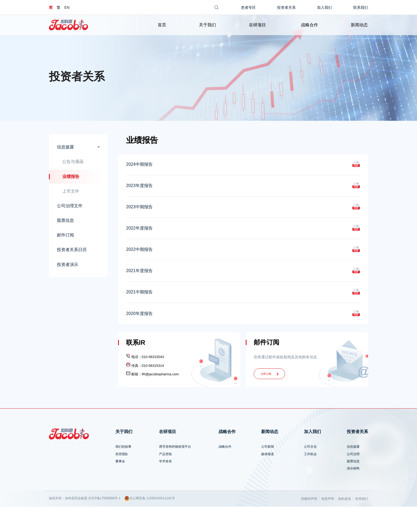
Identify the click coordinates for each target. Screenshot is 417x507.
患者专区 (248, 7)
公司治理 (353, 454)
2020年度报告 (139, 314)
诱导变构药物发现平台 (175, 447)
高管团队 (121, 454)
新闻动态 (359, 25)
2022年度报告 (139, 229)
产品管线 (165, 454)
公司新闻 (267, 447)
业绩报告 (70, 177)
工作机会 (310, 454)
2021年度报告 (139, 271)
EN (66, 7)
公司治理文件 (69, 206)
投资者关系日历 (72, 250)
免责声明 (327, 499)
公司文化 (310, 447)
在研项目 (257, 25)
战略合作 (309, 25)
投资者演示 (67, 265)
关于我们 (207, 25)
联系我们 (360, 7)
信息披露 (65, 147)
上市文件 (70, 191)
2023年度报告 (139, 186)
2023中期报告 (139, 207)
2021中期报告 (139, 292)
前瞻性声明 (309, 499)
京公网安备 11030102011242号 (149, 499)
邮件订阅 (65, 235)
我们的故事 (123, 447)
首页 (161, 25)
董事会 (120, 462)
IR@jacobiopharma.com (160, 375)
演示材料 (353, 469)
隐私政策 (344, 499)
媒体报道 (267, 454)
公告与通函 (73, 162)
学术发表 (165, 462)
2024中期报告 (139, 165)
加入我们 (324, 7)
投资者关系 (286, 7)
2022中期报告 (139, 250)
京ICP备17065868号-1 (104, 499)
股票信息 (65, 221)
